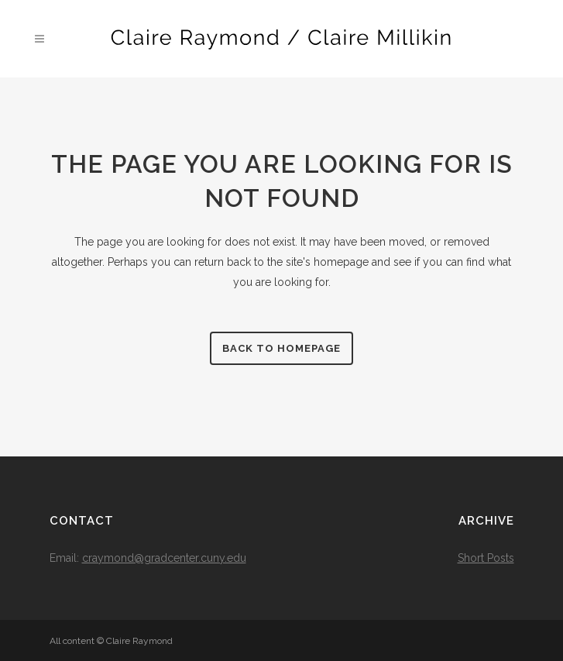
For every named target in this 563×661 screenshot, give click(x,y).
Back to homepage (281, 348)
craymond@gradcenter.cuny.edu (164, 558)
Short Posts (486, 558)
